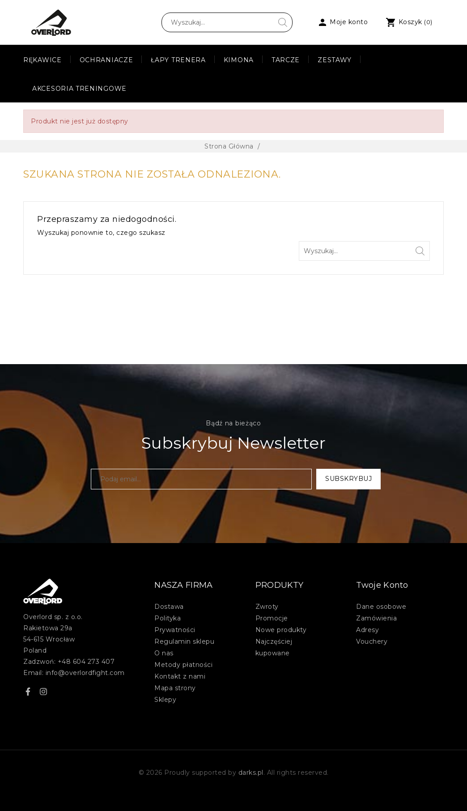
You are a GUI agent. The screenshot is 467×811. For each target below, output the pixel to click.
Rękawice (42, 60)
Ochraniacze (106, 60)
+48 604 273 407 (86, 662)
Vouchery (371, 641)
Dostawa (169, 607)
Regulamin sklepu (184, 641)
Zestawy (335, 60)
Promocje (271, 618)
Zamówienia (376, 618)
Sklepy (165, 700)
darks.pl (250, 773)
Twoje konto (382, 585)
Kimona (239, 60)
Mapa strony (175, 688)
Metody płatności (183, 665)
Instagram (43, 692)
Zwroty (267, 607)
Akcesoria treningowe (79, 89)
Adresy (367, 630)
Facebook (27, 692)
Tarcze (286, 60)
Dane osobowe (381, 607)
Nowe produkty (281, 630)
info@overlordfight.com (85, 673)
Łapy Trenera (178, 60)
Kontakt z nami (179, 676)
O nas (164, 653)
